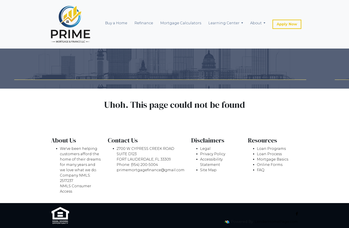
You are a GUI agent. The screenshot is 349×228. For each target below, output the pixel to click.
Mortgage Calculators (180, 23)
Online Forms (269, 165)
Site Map (208, 170)
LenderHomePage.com (276, 222)
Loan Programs (271, 149)
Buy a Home (116, 23)
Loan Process (269, 154)
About (256, 23)
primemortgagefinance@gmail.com (151, 170)
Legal (205, 149)
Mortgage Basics (272, 159)
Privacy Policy (212, 154)
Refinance (143, 23)
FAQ (260, 170)
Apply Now (287, 24)
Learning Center (224, 23)
